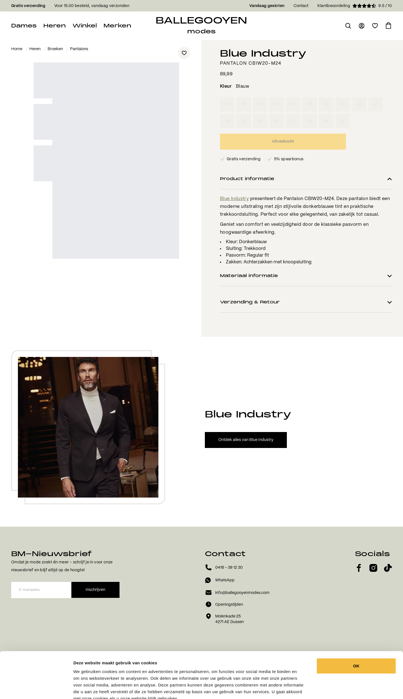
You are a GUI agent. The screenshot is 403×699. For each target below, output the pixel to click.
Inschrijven (95, 590)
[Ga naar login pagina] (361, 25)
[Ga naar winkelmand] (388, 25)
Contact (301, 6)
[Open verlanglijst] (375, 25)
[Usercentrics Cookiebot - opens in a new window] (36, 688)
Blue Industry (234, 199)
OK (356, 632)
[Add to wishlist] (184, 53)
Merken (117, 25)
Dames (24, 25)
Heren (54, 25)
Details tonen (308, 688)
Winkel (84, 25)
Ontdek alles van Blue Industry (245, 440)
